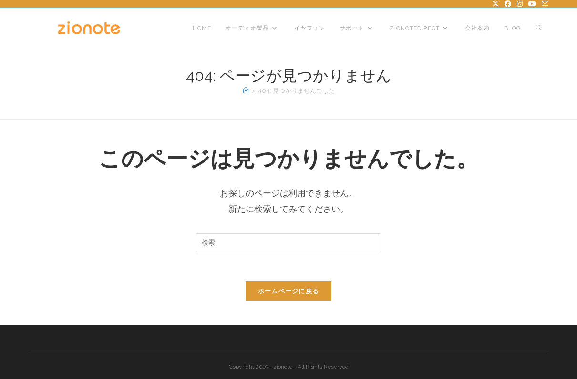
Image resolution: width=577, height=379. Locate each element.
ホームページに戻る (288, 291)
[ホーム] (246, 90)
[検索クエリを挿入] (288, 242)
